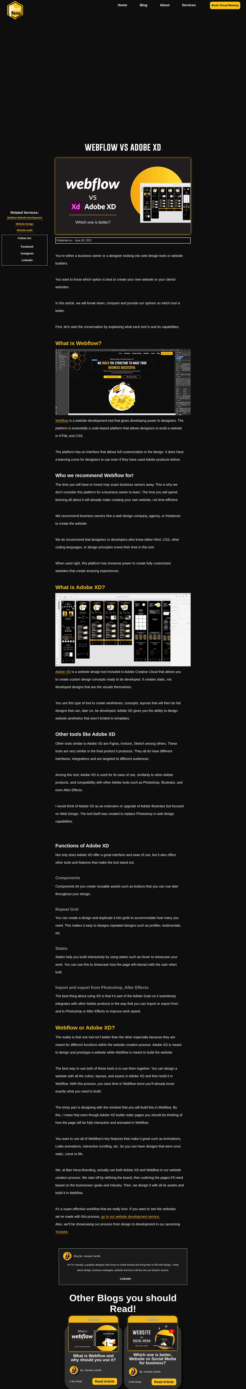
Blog (143, 5)
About (165, 5)
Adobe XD (63, 672)
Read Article (105, 1381)
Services (189, 5)
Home (122, 5)
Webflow (61, 420)
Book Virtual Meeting (225, 5)
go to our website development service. (130, 1216)
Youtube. (62, 1232)
